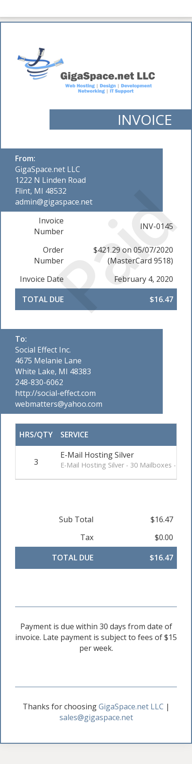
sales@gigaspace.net (96, 717)
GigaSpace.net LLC (47, 169)
